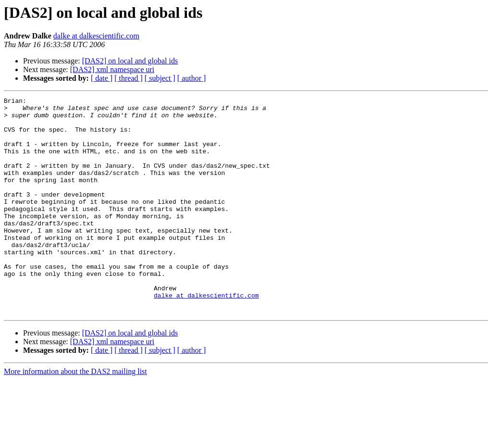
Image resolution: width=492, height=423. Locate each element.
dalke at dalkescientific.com (96, 36)
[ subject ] (160, 78)
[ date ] (101, 78)
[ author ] (191, 78)
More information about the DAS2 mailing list (75, 415)
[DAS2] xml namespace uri (112, 69)
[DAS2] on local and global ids (130, 61)
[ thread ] (128, 78)
